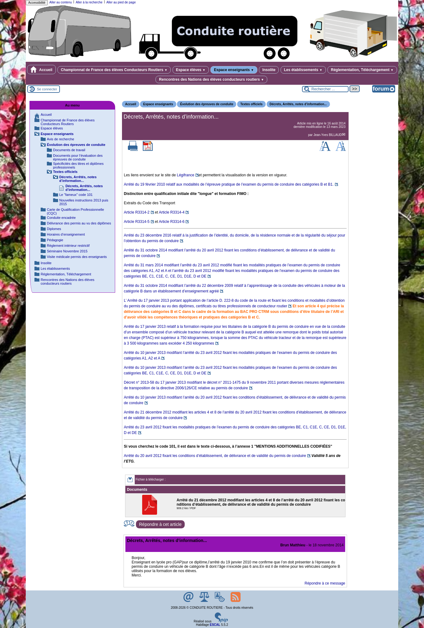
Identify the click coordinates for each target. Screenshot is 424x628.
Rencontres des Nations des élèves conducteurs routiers (211, 79)
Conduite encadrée (61, 217)
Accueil (41, 69)
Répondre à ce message (324, 583)
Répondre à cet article (160, 524)
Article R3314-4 (172, 212)
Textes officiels (251, 104)
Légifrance (185, 175)
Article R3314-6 (172, 221)
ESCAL (215, 624)
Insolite (268, 70)
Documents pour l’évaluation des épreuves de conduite (78, 157)
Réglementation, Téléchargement (362, 70)
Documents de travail (69, 150)
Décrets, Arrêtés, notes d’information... (298, 104)
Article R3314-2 (137, 212)
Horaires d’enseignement (66, 234)
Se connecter (47, 89)
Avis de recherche (60, 139)
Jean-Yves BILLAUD (327, 135)
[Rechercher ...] (325, 89)
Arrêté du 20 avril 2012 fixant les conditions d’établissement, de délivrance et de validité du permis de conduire (215, 456)
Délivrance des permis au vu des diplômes (79, 223)
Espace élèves (190, 70)
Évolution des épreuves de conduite (206, 104)
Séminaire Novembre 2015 (67, 251)
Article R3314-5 (137, 221)
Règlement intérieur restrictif (68, 245)
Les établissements (303, 70)
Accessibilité (36, 2)
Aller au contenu (60, 2)
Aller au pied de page (121, 2)
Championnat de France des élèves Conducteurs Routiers (114, 70)
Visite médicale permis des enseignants (77, 257)
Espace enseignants (234, 70)
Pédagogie (55, 240)
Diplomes (54, 229)
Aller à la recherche (89, 2)
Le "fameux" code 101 (76, 195)
